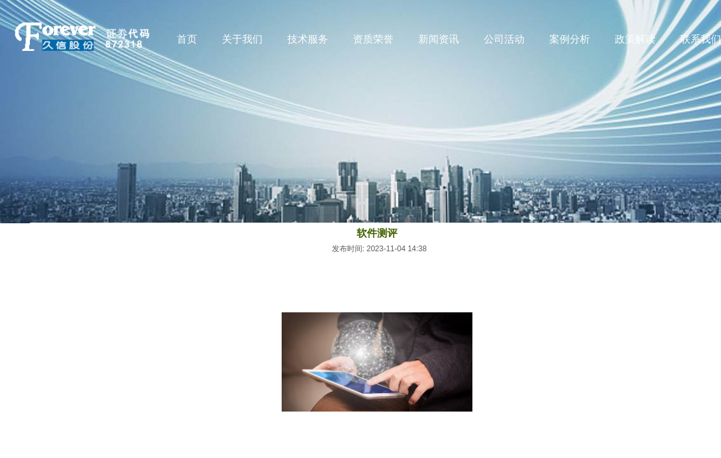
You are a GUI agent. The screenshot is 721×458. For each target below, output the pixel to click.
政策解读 (635, 39)
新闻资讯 (438, 39)
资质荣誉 (373, 39)
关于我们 (242, 39)
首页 (187, 39)
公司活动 (504, 39)
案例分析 (569, 39)
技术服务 (307, 39)
